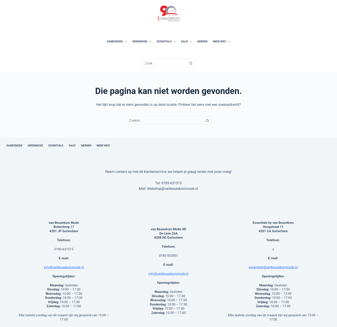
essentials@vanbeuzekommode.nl (273, 267)
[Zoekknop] (191, 63)
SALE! (187, 41)
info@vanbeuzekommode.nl (64, 267)
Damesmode (118, 41)
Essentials (167, 41)
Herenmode (142, 41)
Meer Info (222, 41)
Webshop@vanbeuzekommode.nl (172, 189)
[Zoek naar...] (164, 63)
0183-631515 (171, 183)
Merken (202, 41)
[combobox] (164, 120)
